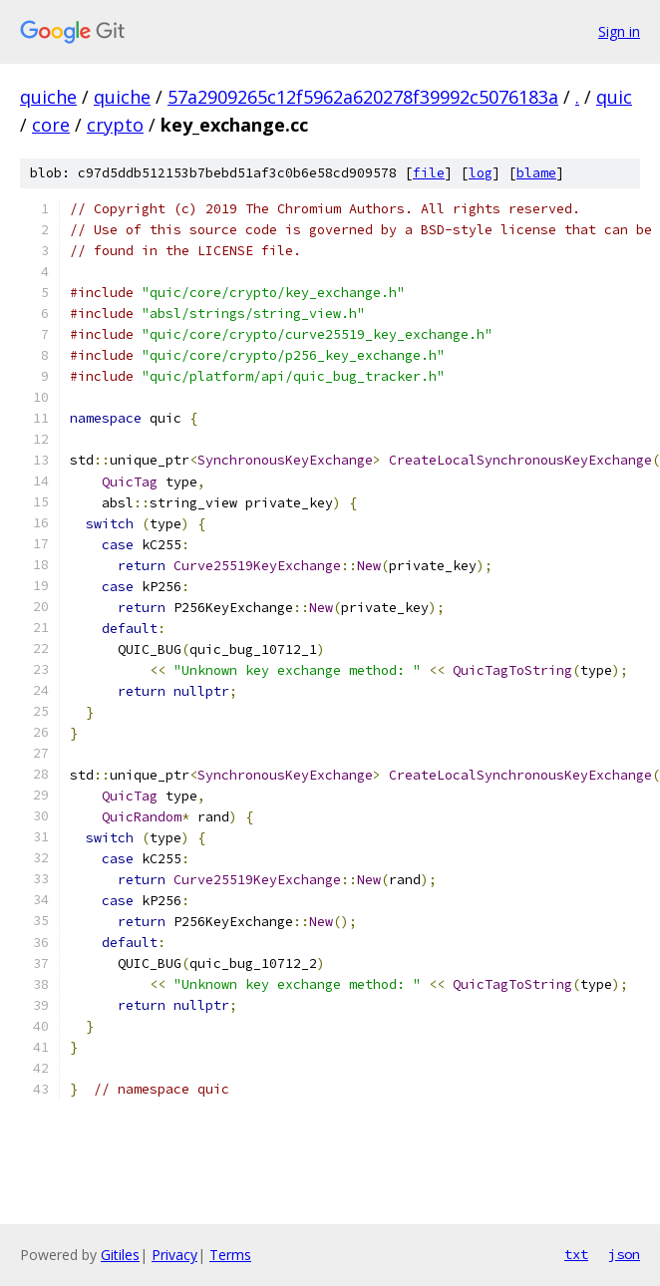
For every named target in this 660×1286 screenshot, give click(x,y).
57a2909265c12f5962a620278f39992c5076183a (362, 97)
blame (536, 172)
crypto (115, 125)
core (51, 125)
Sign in (619, 31)
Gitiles (120, 1254)
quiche (48, 97)
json (624, 1254)
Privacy (174, 1254)
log (481, 172)
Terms (230, 1254)
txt (576, 1254)
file (429, 172)
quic (614, 97)
